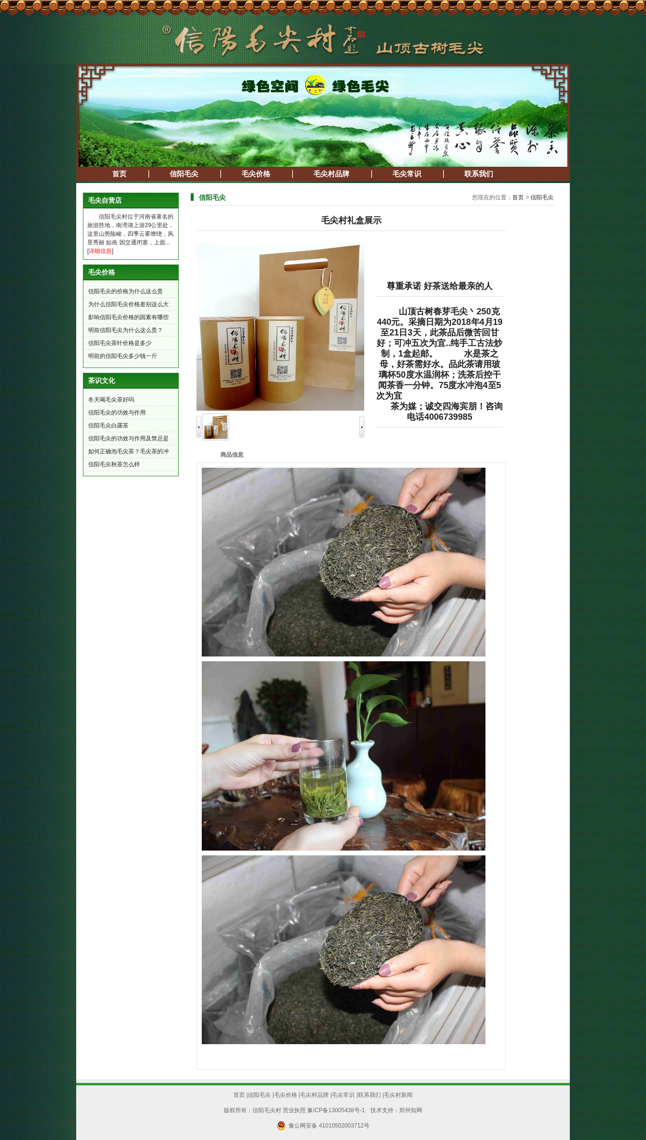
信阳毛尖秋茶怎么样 (114, 464)
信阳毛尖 (184, 174)
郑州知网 (410, 1110)
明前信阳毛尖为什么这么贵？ (125, 330)
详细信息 (100, 251)
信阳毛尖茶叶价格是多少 (119, 343)
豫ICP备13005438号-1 (336, 1110)
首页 (119, 174)
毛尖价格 (256, 174)
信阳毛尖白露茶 (108, 425)
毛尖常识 (406, 174)
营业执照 (294, 1110)
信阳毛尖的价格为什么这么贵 (125, 291)
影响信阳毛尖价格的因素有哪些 (128, 317)
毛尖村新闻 (398, 1095)
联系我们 (478, 174)
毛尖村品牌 (331, 174)
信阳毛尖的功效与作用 (117, 412)
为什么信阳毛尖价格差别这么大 (128, 304)
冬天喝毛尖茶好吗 (111, 399)
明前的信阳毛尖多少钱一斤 (122, 356)
